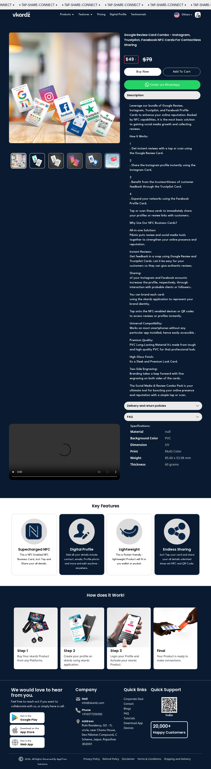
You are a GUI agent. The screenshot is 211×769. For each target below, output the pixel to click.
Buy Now (142, 72)
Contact (129, 704)
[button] (183, 15)
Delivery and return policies (146, 406)
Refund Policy (110, 759)
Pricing (101, 14)
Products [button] (67, 14)
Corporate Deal (133, 699)
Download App (133, 723)
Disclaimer (128, 759)
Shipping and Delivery (177, 759)
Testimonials (138, 14)
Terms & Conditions (149, 759)
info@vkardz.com (93, 703)
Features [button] (86, 14)
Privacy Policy (91, 759)
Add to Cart (181, 72)
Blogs (127, 708)
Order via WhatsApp (162, 85)
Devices (129, 728)
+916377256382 (92, 714)
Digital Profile (118, 14)
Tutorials (129, 718)
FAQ (130, 417)
